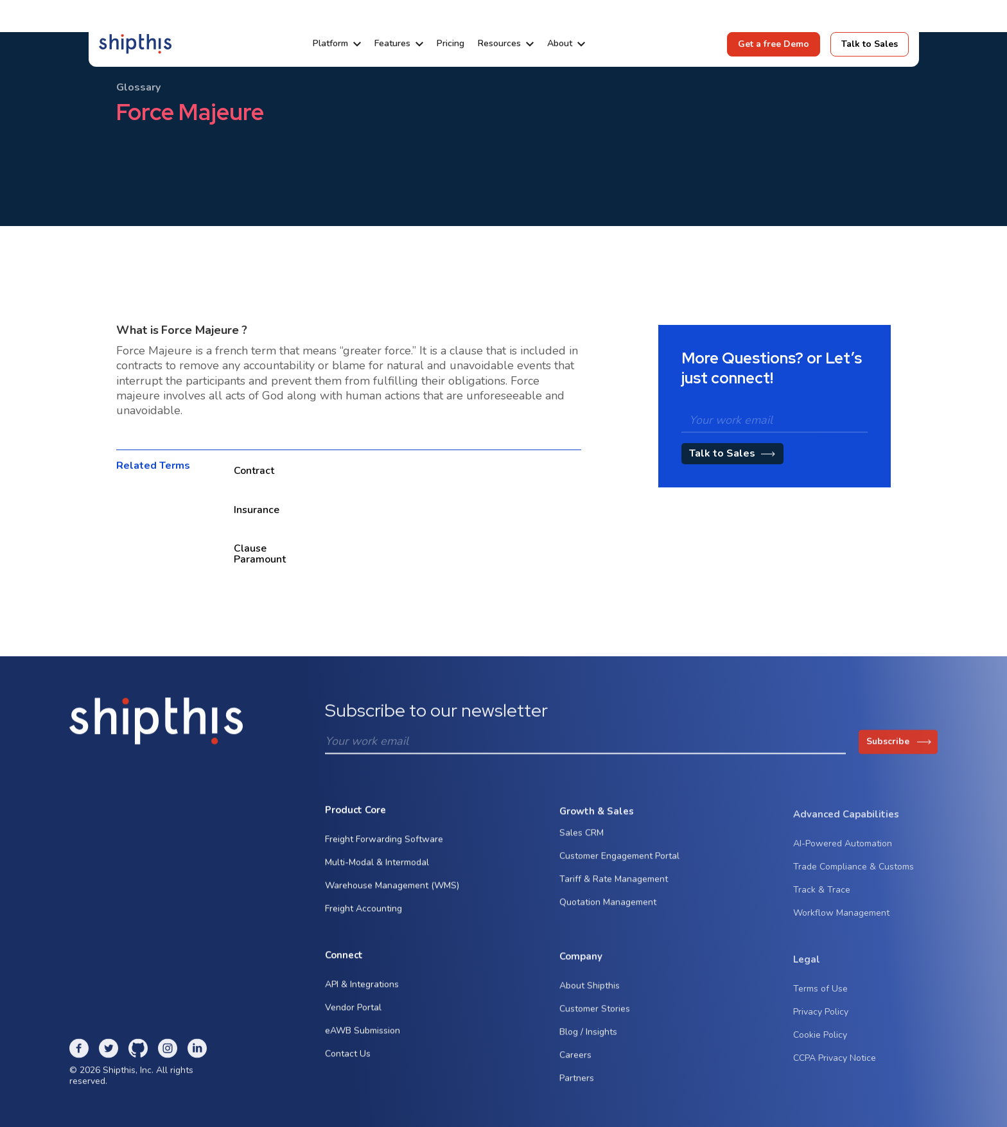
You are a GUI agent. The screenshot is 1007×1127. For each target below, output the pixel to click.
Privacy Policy (820, 1025)
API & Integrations (362, 989)
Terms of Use (820, 1002)
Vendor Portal (353, 1012)
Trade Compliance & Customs (853, 880)
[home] (135, 43)
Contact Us (348, 1058)
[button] (337, 43)
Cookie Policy (820, 1048)
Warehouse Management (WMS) (392, 889)
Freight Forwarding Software (384, 843)
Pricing (450, 43)
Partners (576, 1087)
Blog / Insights (588, 1041)
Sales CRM (581, 841)
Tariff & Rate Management (613, 888)
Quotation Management (607, 911)
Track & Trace (821, 903)
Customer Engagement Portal (619, 865)
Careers (575, 1064)
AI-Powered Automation (842, 857)
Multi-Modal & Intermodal (377, 866)
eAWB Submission (362, 1035)
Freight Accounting (363, 912)
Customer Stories (594, 1018)
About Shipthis (589, 995)
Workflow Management (841, 926)
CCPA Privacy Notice (834, 1071)
